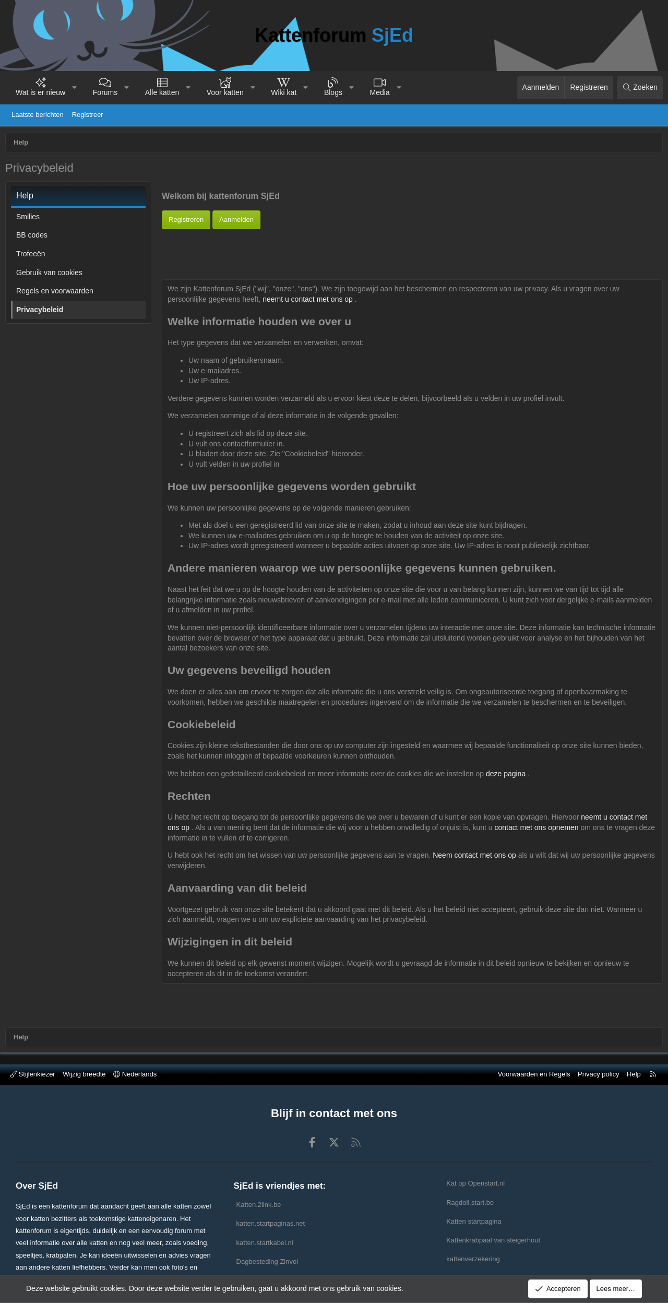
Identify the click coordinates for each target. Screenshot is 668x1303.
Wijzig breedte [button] (84, 1074)
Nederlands (135, 1074)
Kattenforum (334, 35)
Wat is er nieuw (40, 92)
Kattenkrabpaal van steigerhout (493, 1240)
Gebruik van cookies (52, 275)
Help (634, 1074)
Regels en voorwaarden (57, 293)
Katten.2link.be (258, 1205)
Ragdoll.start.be (470, 1202)
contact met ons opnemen (540, 830)
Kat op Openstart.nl (475, 1183)
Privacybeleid (42, 312)
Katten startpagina (474, 1221)
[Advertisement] (412, 255)
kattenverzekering (473, 1259)
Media (380, 92)
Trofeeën (33, 256)
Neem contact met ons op (477, 858)
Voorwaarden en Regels (534, 1074)
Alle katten (162, 92)
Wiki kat (283, 92)
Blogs (333, 92)
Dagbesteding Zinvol (267, 1261)
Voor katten (225, 92)
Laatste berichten (37, 115)
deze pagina (509, 776)
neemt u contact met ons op (311, 302)
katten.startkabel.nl (264, 1243)
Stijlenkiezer (32, 1074)
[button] (74, 87)
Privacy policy (598, 1074)
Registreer (87, 115)
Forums (105, 92)
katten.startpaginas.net (270, 1223)
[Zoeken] (640, 87)
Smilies (30, 219)
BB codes (34, 237)
